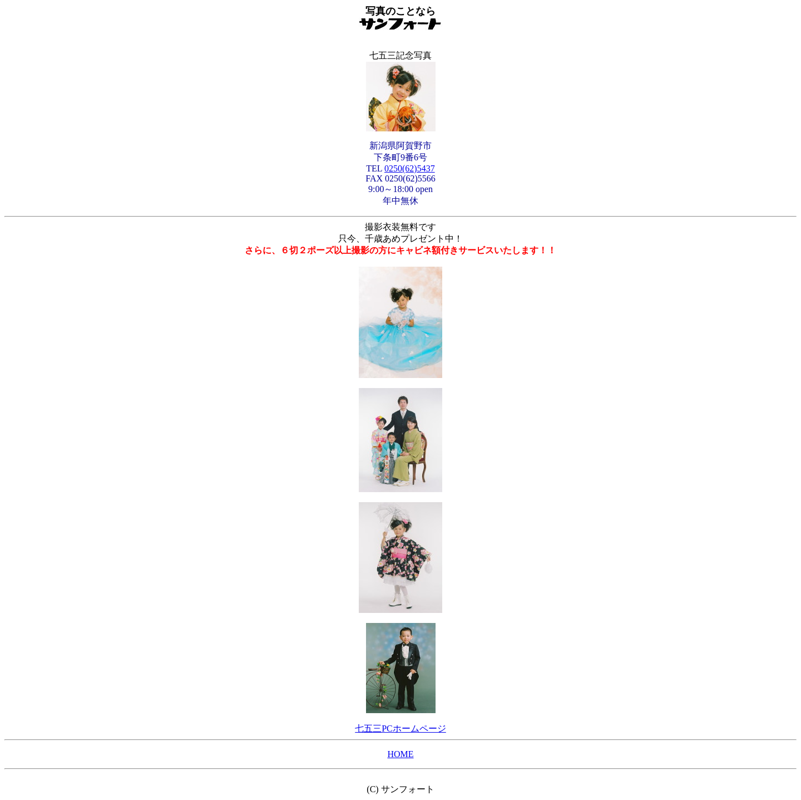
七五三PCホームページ (400, 728)
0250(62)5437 (409, 168)
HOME (400, 754)
